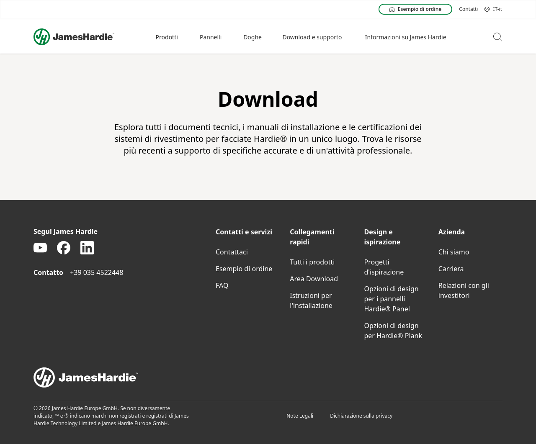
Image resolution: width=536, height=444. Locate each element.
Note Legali (299, 415)
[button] (168, 37)
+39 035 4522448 (96, 272)
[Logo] (74, 36)
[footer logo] (268, 377)
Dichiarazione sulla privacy (361, 415)
